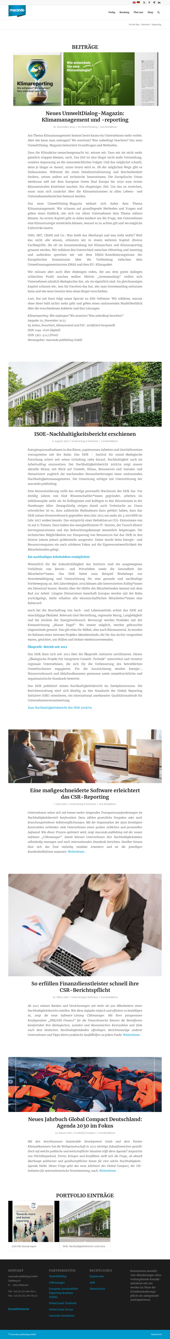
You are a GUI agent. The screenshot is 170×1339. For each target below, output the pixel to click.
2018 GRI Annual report (24, 1246)
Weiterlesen (77, 852)
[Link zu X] (144, 2)
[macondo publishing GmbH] (17, 12)
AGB (92, 1282)
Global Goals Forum (61, 1309)
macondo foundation (61, 1315)
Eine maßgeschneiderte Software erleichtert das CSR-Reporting (85, 793)
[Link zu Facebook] (149, 2)
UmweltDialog (89, 126)
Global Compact (86, 1132)
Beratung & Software (86, 441)
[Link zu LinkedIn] (159, 2)
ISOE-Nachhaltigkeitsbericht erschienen (85, 434)
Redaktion (111, 126)
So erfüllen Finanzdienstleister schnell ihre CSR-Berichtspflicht (85, 986)
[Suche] (158, 12)
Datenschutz (97, 1288)
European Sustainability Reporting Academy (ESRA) (63, 1293)
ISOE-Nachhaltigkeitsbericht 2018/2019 (84, 1246)
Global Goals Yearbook (62, 1303)
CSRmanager (57, 1282)
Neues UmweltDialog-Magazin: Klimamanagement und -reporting (85, 116)
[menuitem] (111, 12)
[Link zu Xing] (154, 2)
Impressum (97, 1276)
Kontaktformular (18, 1309)
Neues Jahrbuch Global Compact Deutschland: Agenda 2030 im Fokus (85, 1122)
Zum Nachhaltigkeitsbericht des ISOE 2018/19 (60, 708)
